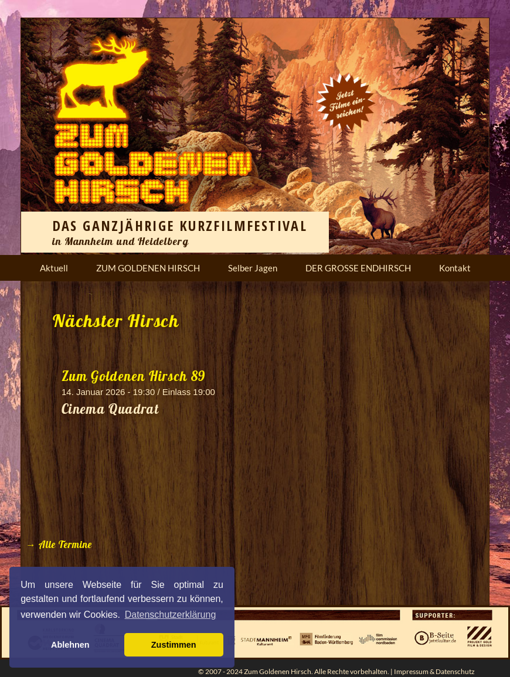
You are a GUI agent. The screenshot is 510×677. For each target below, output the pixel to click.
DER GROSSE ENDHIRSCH (358, 268)
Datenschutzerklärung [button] (170, 615)
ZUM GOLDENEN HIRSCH (148, 268)
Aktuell (54, 268)
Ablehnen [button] (70, 644)
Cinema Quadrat (110, 408)
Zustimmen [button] (173, 644)
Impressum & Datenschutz (434, 671)
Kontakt (455, 268)
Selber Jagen (252, 268)
